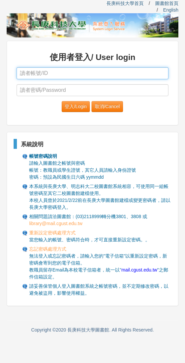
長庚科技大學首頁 (125, 3)
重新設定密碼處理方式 (52, 232)
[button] (76, 106)
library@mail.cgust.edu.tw (56, 223)
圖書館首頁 (166, 3)
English (170, 10)
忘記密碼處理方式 (47, 249)
